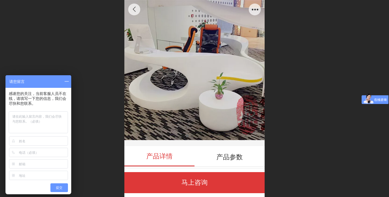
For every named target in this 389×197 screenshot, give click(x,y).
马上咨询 (194, 182)
